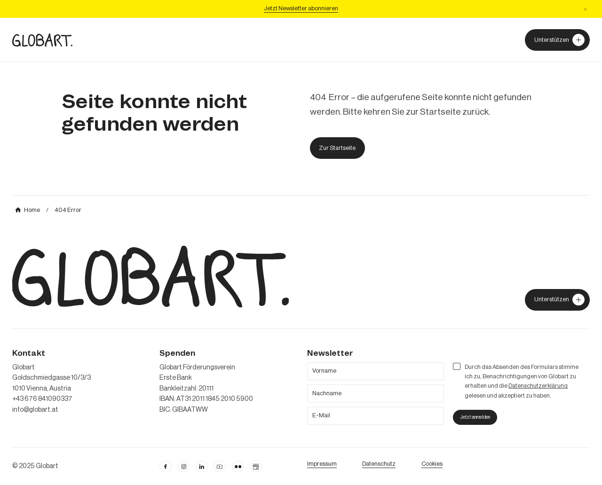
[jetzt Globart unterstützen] (557, 300)
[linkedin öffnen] (220, 467)
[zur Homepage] (42, 40)
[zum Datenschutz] (379, 463)
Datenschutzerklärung (538, 386)
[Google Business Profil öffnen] (256, 467)
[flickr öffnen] (238, 467)
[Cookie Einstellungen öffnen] (432, 463)
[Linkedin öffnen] (202, 467)
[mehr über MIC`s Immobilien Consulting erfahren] (27, 210)
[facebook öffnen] (165, 467)
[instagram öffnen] (184, 467)
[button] (585, 9)
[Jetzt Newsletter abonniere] (301, 9)
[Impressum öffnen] (322, 463)
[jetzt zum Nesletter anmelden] (475, 417)
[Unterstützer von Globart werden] (557, 40)
